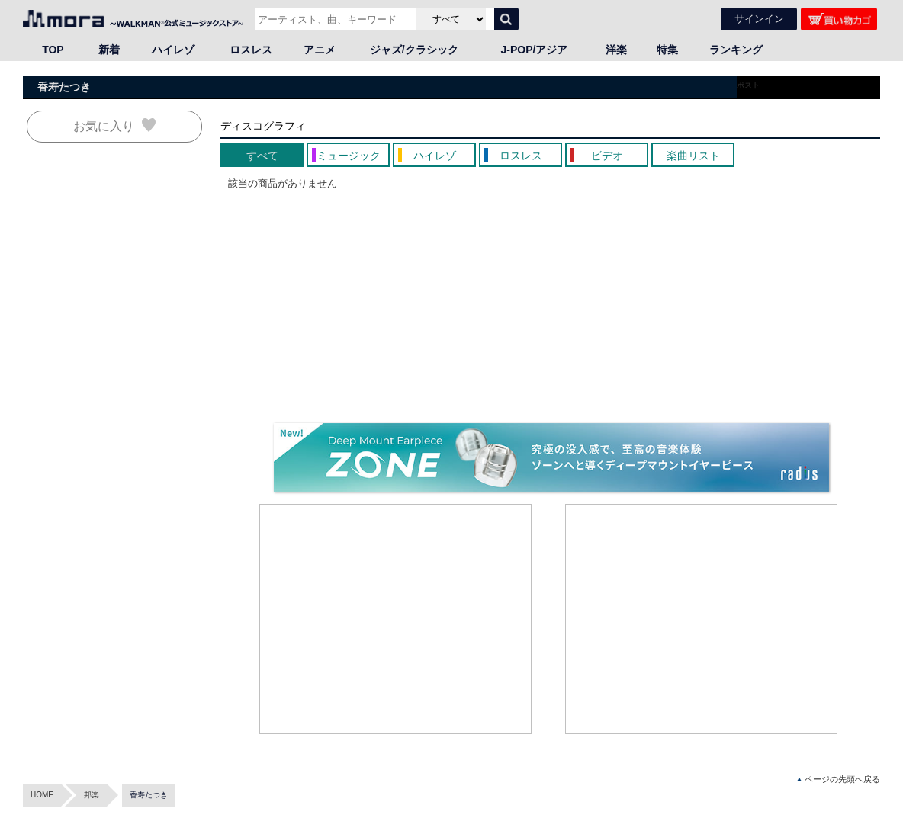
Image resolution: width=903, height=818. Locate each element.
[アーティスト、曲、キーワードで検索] (333, 19)
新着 (109, 49)
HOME (42, 795)
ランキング (736, 49)
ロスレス (251, 49)
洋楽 (616, 49)
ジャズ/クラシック (414, 49)
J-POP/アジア (534, 49)
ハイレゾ (173, 49)
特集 (667, 49)
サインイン (759, 18)
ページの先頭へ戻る (838, 779)
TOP (53, 49)
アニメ (320, 49)
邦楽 (91, 795)
